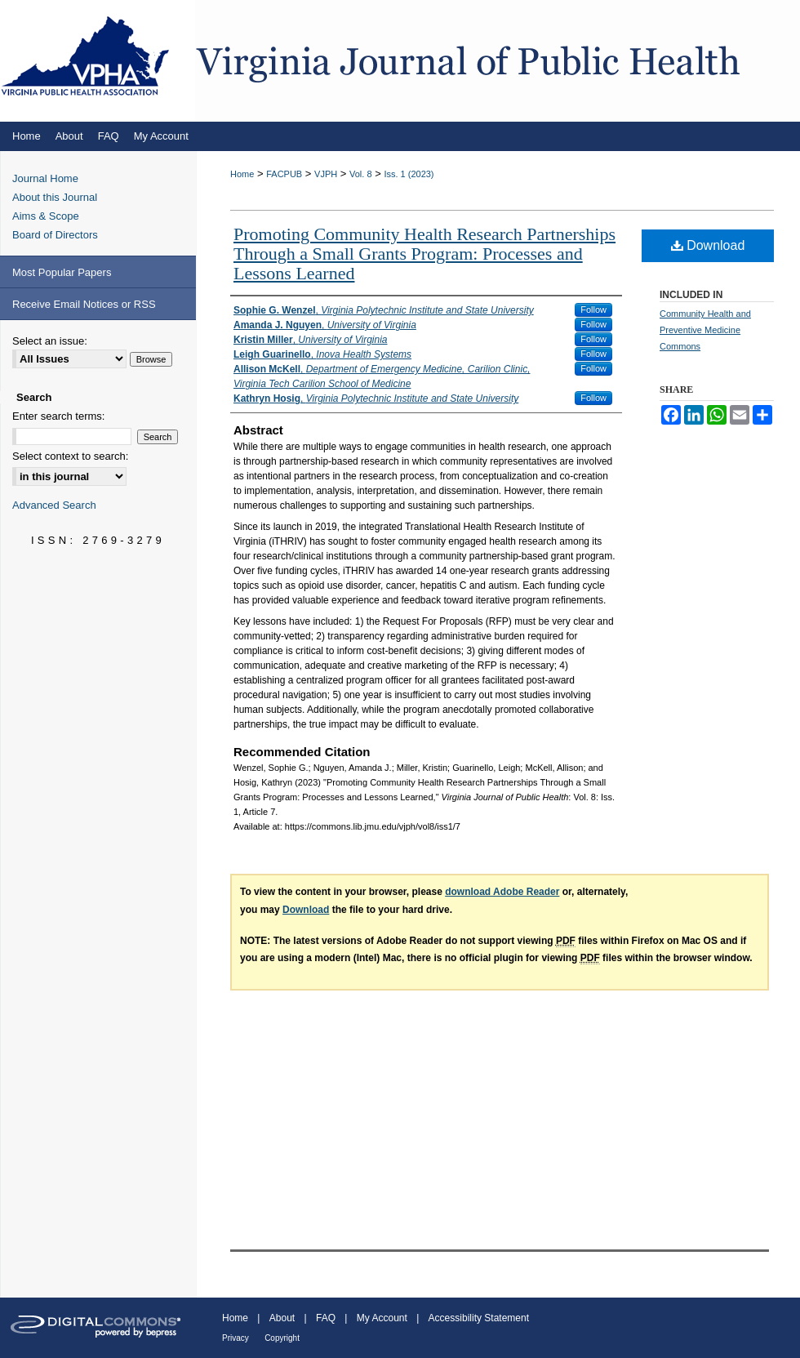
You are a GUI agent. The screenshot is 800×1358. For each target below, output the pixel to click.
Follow (593, 309)
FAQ (326, 1318)
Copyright (282, 1338)
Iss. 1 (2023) (408, 174)
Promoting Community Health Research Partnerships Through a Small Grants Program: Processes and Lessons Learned (424, 253)
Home (242, 174)
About (282, 1318)
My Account (382, 1318)
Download (708, 245)
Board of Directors (55, 235)
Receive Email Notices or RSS (84, 304)
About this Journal (54, 197)
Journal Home (45, 178)
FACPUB (284, 174)
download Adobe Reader (502, 891)
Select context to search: (70, 456)
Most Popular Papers (61, 272)
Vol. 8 (360, 174)
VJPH (325, 174)
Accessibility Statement (479, 1318)
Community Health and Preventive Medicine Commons (705, 330)
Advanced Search (54, 505)
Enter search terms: (58, 416)
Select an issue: (49, 341)
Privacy (235, 1338)
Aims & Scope (45, 216)
